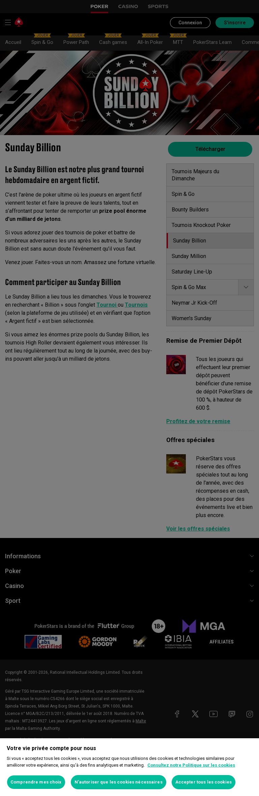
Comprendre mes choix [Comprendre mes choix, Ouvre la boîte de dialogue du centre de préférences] (36, 782)
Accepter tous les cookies (203, 782)
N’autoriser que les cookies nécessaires (119, 782)
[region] (129, 767)
